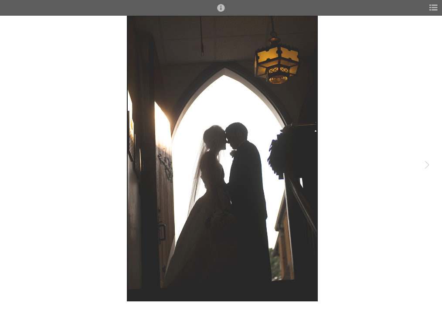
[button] (221, 12)
